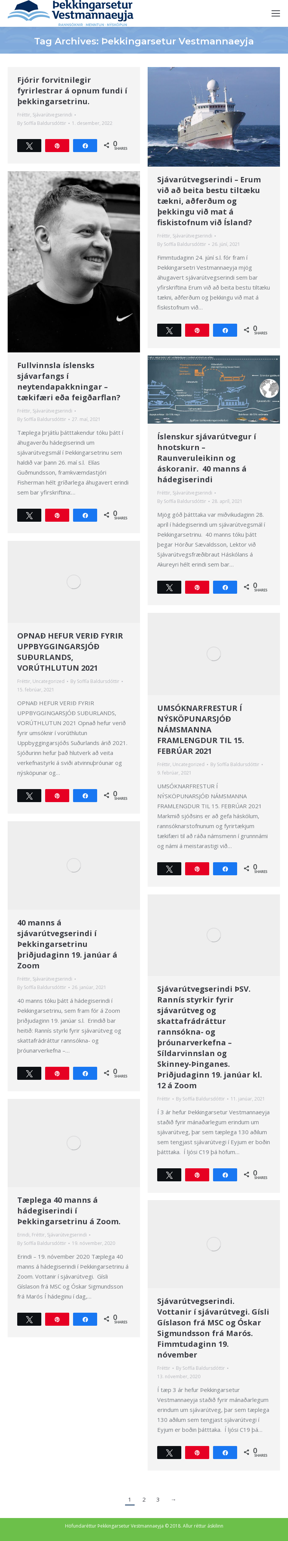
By (41, 123)
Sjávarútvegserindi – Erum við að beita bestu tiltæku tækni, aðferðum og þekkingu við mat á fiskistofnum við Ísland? (209, 201)
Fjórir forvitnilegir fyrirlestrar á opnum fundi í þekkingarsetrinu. (72, 90)
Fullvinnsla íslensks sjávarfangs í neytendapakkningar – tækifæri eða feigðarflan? (68, 381)
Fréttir (23, 114)
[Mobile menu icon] (275, 13)
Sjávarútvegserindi (52, 114)
